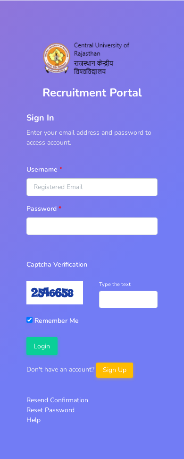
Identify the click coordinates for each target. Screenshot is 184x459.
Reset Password (50, 410)
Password (41, 208)
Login (41, 346)
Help (33, 420)
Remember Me (52, 320)
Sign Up (114, 369)
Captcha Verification (56, 264)
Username (42, 169)
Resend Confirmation (57, 400)
